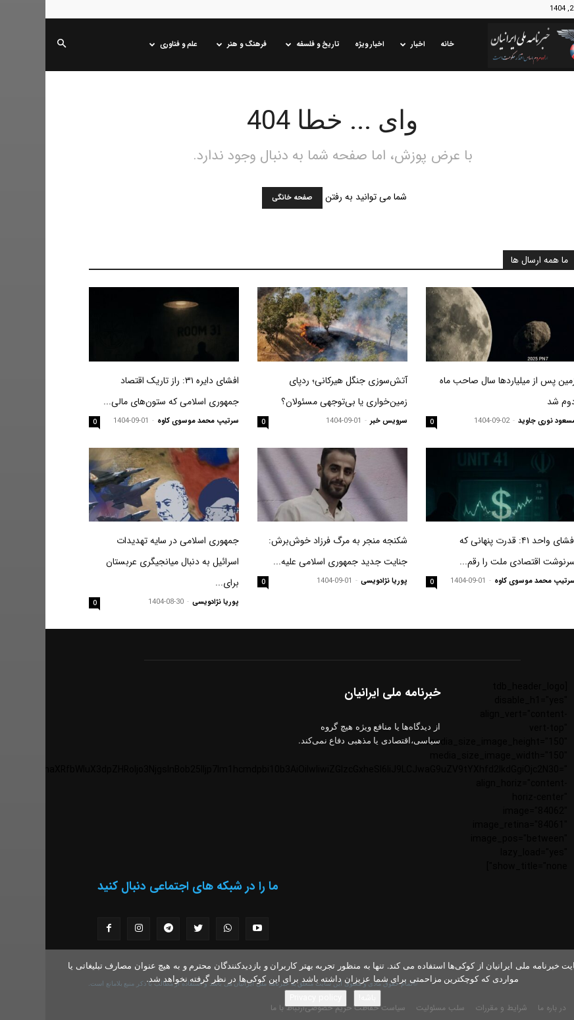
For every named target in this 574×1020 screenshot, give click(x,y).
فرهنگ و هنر (196, 44)
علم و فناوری (128, 44)
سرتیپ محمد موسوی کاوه (153, 421)
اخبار (367, 44)
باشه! (321, 998)
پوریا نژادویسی (338, 581)
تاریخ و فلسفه (267, 44)
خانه (402, 44)
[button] (16, 45)
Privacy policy (270, 998)
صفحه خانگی (246, 197)
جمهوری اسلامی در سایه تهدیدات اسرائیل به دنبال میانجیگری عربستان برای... (127, 561)
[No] (557, 985)
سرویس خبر (343, 421)
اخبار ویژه (324, 44)
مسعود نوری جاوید (502, 421)
